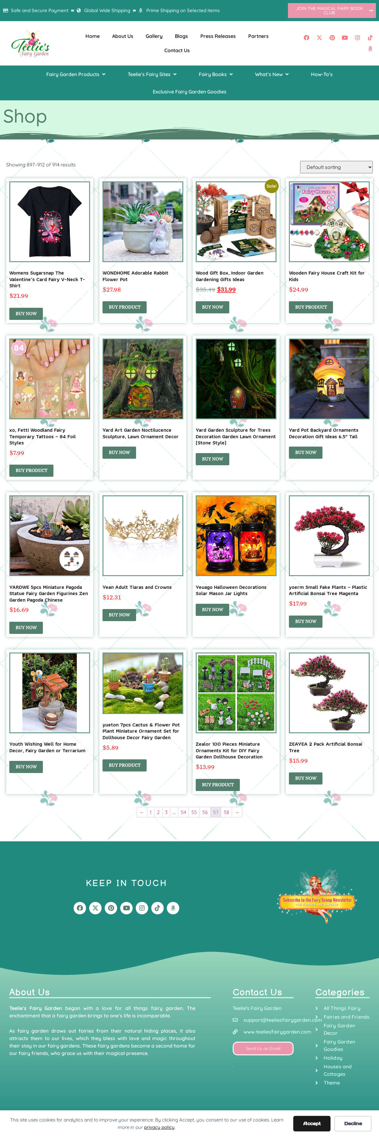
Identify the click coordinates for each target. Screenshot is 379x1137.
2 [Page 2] (158, 812)
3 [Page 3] (166, 812)
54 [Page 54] (183, 812)
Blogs (181, 36)
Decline (353, 1123)
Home (92, 36)
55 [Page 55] (194, 812)
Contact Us (177, 50)
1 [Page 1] (151, 812)
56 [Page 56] (205, 812)
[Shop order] (336, 167)
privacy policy (159, 1127)
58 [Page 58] (226, 812)
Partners (258, 36)
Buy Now (26, 313)
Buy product (124, 307)
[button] (76, 74)
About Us (122, 36)
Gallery (154, 36)
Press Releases (218, 36)
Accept (312, 1123)
